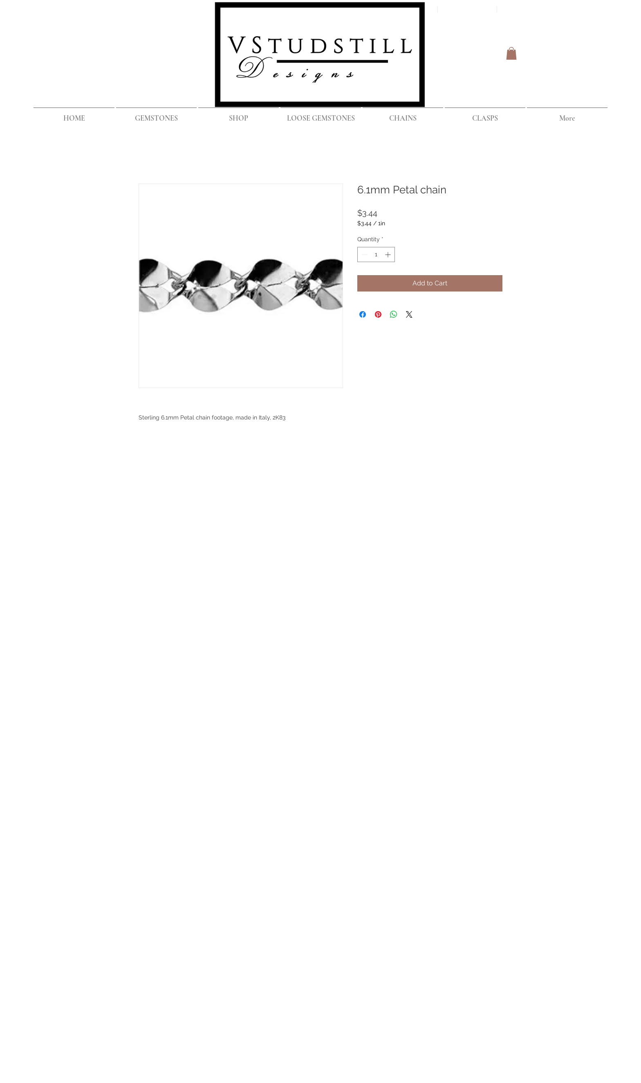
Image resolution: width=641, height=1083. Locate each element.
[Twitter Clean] (493, 459)
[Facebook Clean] (477, 459)
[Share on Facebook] (363, 314)
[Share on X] (409, 314)
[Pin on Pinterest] (378, 314)
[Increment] (388, 254)
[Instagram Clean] (509, 459)
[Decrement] (364, 254)
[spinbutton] (376, 254)
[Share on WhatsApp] (394, 314)
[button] (511, 53)
